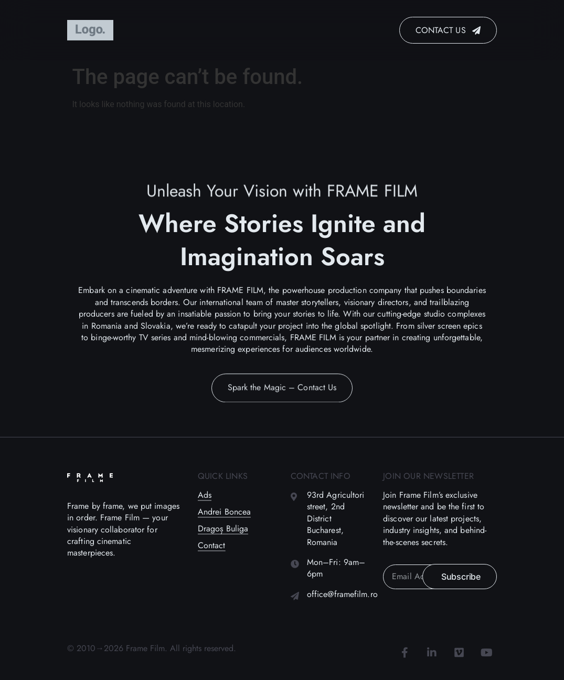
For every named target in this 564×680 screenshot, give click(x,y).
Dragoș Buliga (223, 529)
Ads (204, 495)
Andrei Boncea (224, 512)
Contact (212, 545)
